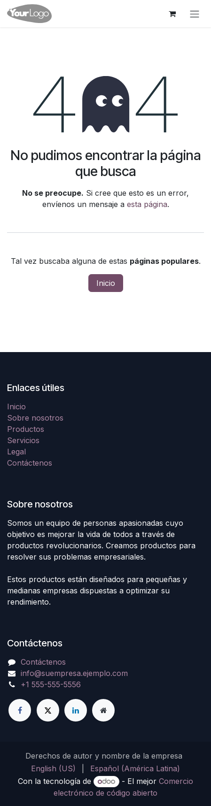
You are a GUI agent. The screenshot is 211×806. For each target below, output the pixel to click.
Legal (16, 451)
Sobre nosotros (35, 417)
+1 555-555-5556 (51, 684)
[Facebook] (19, 710)
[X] (48, 710)
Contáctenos (29, 463)
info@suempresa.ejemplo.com (74, 673)
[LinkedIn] (75, 710)
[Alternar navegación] (194, 13)
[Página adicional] (103, 710)
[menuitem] (53, 768)
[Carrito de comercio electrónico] (172, 13)
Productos (25, 429)
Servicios (23, 440)
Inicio (105, 283)
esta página (147, 204)
